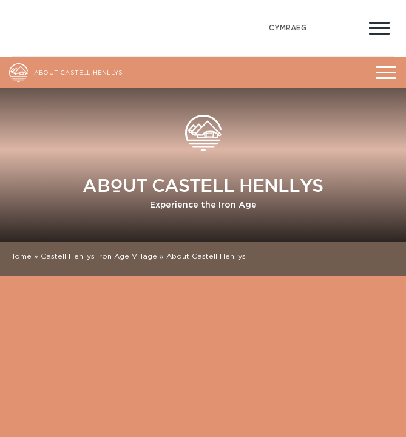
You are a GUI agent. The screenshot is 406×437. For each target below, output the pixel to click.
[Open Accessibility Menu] (350, 26)
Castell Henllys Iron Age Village (99, 256)
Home (20, 256)
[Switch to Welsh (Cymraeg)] (287, 28)
